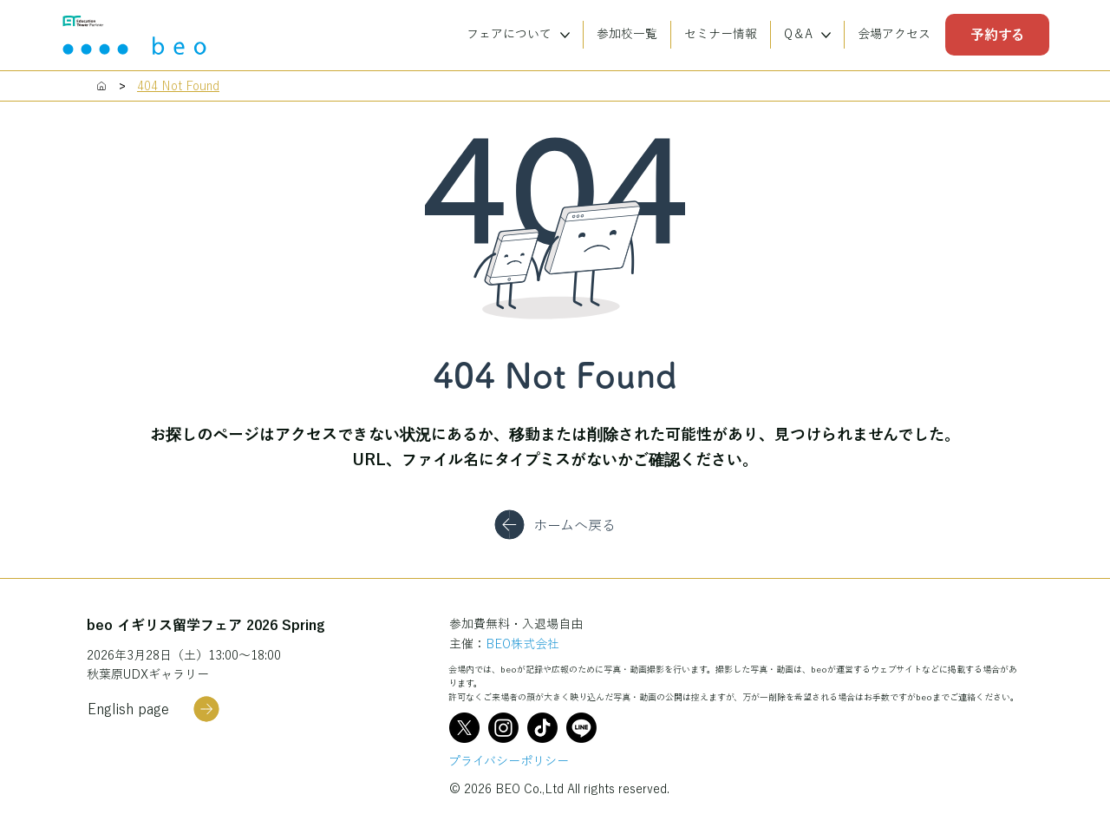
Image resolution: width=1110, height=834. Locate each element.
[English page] (153, 709)
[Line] (581, 728)
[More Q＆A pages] (826, 35)
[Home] (101, 86)
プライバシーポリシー (508, 761)
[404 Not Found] (178, 86)
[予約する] (997, 35)
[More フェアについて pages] (565, 35)
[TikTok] (542, 728)
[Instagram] (503, 728)
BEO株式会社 (522, 644)
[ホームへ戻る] (554, 525)
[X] (464, 728)
